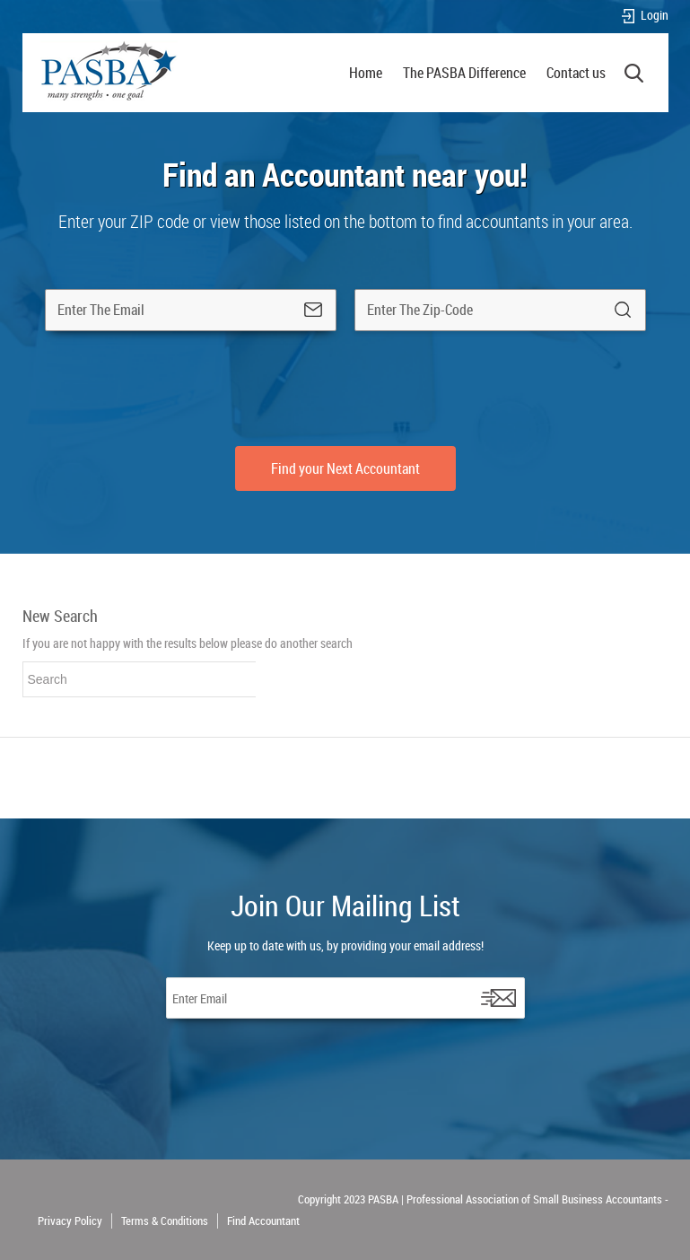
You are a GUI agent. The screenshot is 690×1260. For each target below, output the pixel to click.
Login (644, 16)
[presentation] (345, 389)
